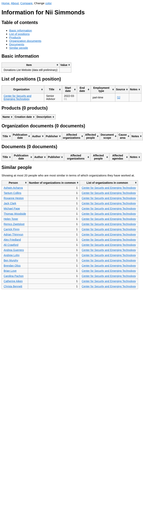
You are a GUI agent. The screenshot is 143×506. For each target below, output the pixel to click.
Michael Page (12, 208)
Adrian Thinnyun (13, 234)
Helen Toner (11, 218)
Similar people (18, 47)
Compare (26, 3)
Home (5, 3)
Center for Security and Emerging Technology (17, 97)
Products (15, 37)
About (15, 3)
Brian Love (10, 270)
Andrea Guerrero (14, 250)
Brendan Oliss (12, 265)
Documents (16, 44)
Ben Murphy (11, 260)
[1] (118, 97)
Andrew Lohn (12, 255)
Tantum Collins (12, 192)
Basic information (20, 30)
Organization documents (25, 40)
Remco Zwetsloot (14, 224)
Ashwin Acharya (13, 187)
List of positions (19, 34)
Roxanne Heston (14, 198)
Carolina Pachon (14, 276)
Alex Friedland (12, 239)
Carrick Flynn (11, 229)
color (48, 3)
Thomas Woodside (15, 213)
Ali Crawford (11, 244)
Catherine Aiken (13, 281)
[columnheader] (31, 64)
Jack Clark (10, 203)
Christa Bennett (13, 286)
